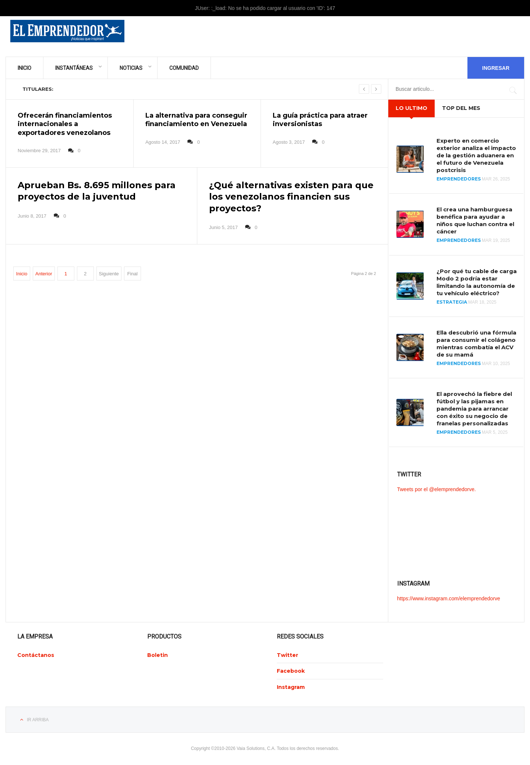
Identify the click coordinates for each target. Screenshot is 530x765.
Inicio (24, 68)
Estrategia (452, 302)
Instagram (291, 687)
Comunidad (184, 68)
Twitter (287, 655)
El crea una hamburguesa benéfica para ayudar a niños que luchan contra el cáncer (475, 220)
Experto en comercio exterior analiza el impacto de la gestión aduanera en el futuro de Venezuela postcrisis (476, 155)
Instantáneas (74, 68)
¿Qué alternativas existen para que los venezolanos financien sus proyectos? (291, 196)
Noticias (131, 68)
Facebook (291, 671)
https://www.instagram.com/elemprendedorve (448, 598)
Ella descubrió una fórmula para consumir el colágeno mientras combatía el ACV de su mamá (476, 343)
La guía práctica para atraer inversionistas (320, 119)
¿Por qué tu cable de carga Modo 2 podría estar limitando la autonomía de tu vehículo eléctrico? (477, 282)
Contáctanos (35, 655)
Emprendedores (459, 179)
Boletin (157, 655)
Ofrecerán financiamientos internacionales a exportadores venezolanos (65, 124)
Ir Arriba (38, 719)
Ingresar (495, 68)
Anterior (43, 273)
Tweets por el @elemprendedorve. (436, 489)
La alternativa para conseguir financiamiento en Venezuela (196, 119)
